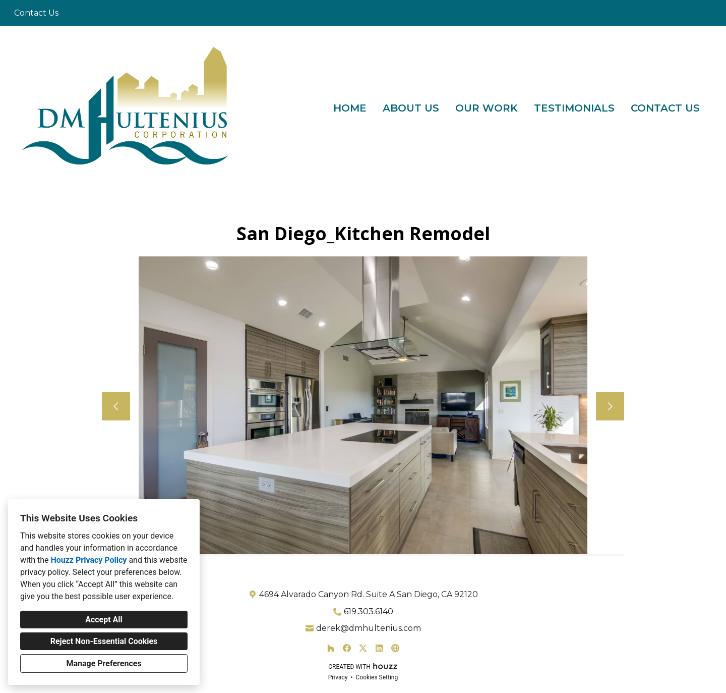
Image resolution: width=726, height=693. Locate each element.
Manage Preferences (103, 663)
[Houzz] (330, 648)
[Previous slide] (116, 406)
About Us (411, 108)
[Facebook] (346, 648)
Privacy (338, 677)
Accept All (104, 619)
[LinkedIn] (379, 648)
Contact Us (665, 108)
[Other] (395, 648)
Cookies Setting (377, 677)
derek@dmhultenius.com (368, 628)
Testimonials (574, 108)
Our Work (486, 108)
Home (350, 108)
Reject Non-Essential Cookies (104, 641)
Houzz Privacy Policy (88, 560)
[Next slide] (610, 406)
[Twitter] (363, 648)
